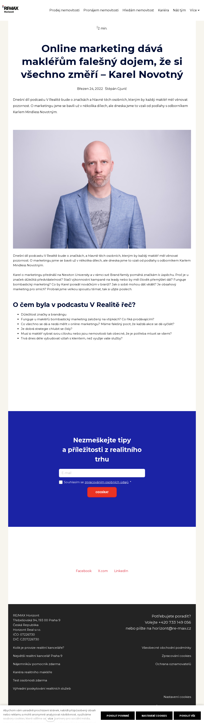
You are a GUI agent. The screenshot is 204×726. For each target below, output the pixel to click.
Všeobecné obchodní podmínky (166, 648)
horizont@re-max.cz (171, 628)
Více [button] (197, 11)
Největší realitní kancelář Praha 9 (37, 656)
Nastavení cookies (177, 697)
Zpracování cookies (176, 656)
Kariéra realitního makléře (32, 672)
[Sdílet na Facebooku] (84, 577)
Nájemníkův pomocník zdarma (36, 664)
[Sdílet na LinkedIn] (121, 577)
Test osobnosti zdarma (30, 680)
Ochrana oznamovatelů (173, 664)
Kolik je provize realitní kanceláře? (38, 648)
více (50, 718)
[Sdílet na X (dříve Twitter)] (103, 577)
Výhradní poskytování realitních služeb (42, 688)
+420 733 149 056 (175, 622)
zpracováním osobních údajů (106, 488)
